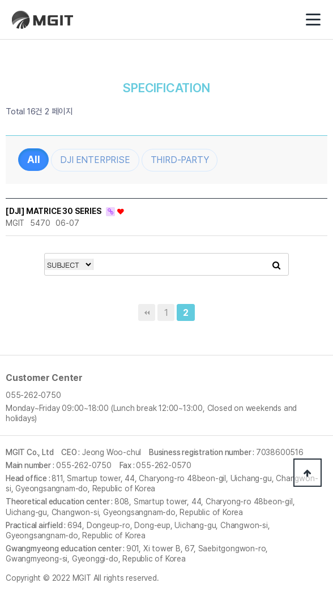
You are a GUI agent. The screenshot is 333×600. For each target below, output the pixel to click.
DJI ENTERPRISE (95, 160)
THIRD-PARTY (180, 160)
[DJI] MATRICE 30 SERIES (54, 211)
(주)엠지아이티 (45, 24)
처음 (146, 312)
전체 (33, 159)
